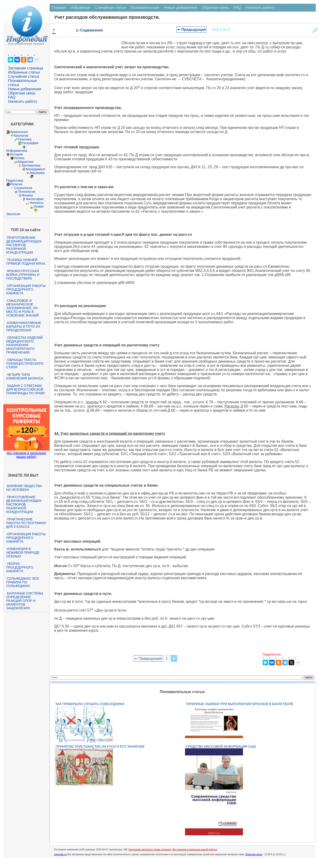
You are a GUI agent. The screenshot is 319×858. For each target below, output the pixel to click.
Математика (31, 165)
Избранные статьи (24, 72)
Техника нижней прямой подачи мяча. (26, 261)
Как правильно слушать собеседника (90, 704)
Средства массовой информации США (221, 746)
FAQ (12, 97)
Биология (21, 135)
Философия (35, 199)
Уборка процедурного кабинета (19, 567)
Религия (16, 184)
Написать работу (22, 101)
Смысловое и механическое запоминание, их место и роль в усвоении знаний (22, 308)
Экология (13, 214)
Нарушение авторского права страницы (149, 849)
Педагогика (14, 180)
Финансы (37, 203)
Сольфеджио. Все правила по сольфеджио (22, 582)
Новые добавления (24, 89)
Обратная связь (21, 93)
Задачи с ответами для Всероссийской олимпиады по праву (25, 389)
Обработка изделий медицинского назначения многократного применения (24, 345)
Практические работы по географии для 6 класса (26, 522)
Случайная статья (23, 76)
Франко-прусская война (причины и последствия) (22, 274)
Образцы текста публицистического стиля (25, 363)
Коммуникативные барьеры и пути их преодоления (23, 326)
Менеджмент (35, 169)
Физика (27, 195)
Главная (59, 7)
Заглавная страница (25, 68)
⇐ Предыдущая (191, 29)
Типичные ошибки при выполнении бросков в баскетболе (239, 704)
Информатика (16, 150)
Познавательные (144, 7)
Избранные (80, 7)
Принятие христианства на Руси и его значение (100, 746)
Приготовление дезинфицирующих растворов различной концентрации (24, 245)
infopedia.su (60, 854)
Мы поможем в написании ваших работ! (26, 455)
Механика (37, 173)
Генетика (25, 139)
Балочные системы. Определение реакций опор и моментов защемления (25, 600)
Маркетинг (26, 162)
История (16, 154)
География (30, 143)
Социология (23, 188)
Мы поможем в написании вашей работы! (194, 849)
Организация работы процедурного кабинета (26, 289)
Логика (19, 158)
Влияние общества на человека (24, 487)
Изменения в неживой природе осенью (23, 552)
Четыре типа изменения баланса (24, 376)
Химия (39, 206)
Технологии (26, 191)
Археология (19, 132)
